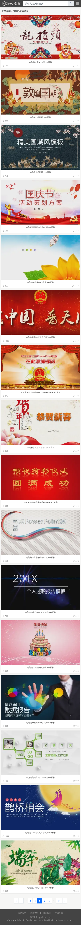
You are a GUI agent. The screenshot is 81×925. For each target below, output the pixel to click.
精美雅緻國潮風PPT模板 (40, 172)
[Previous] (16, 900)
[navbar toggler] (77, 3)
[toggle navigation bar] (77, 3)
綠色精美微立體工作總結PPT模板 (40, 777)
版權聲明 (34, 913)
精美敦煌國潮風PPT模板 (40, 117)
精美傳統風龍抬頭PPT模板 (40, 62)
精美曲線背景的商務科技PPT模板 (40, 557)
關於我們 (22, 913)
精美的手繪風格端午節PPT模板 (40, 887)
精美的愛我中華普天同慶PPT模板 (40, 337)
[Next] (64, 900)
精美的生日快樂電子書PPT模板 (40, 667)
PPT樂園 (6, 11)
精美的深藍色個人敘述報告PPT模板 (40, 612)
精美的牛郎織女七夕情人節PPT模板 (40, 832)
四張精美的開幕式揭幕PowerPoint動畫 (40, 502)
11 (59, 900)
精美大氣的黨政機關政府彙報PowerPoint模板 (40, 392)
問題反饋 (59, 913)
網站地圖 (47, 913)
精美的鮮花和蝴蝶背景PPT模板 (40, 282)
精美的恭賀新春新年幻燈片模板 (40, 447)
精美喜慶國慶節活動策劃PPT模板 (40, 227)
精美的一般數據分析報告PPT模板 (40, 722)
